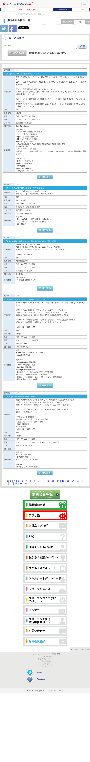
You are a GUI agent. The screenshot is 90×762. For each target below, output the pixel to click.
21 (16, 484)
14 (58, 481)
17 (73, 481)
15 (63, 481)
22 (21, 484)
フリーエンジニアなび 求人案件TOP (14, 14)
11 (43, 481)
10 (38, 481)
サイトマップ (46, 666)
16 (68, 481)
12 (48, 481)
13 (53, 481)
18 (78, 481)
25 (35, 484)
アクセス (46, 664)
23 (26, 484)
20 (11, 484)
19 (82, 481)
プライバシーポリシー (46, 659)
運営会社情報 (46, 661)
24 (31, 484)
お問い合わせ (46, 657)
